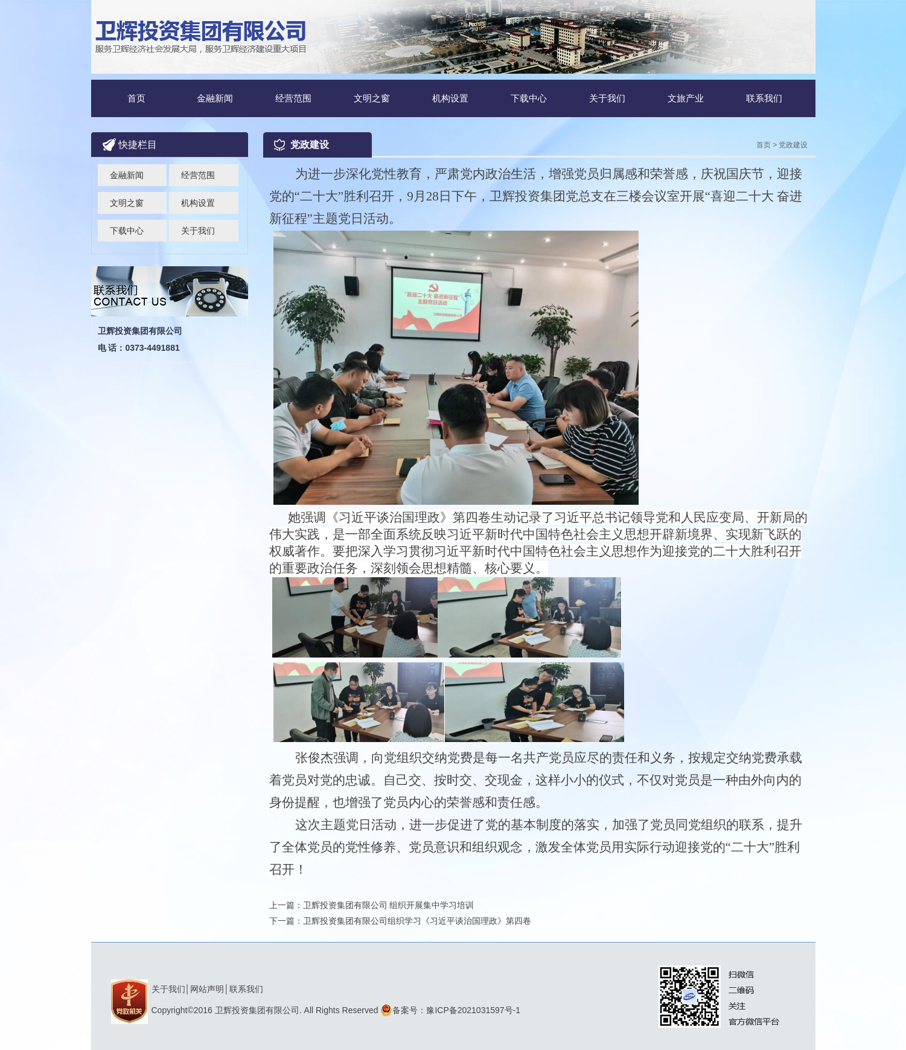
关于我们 (607, 98)
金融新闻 (215, 98)
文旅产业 (686, 98)
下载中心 (529, 98)
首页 (136, 98)
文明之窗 (372, 98)
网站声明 (207, 989)
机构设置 (450, 98)
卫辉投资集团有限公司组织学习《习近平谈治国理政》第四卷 (417, 921)
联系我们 (764, 98)
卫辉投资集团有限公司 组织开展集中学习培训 (388, 905)
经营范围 (293, 98)
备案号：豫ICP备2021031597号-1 (450, 1010)
